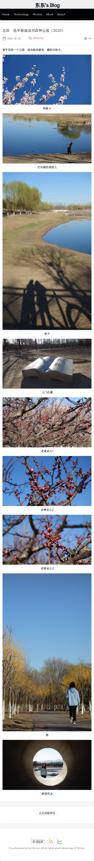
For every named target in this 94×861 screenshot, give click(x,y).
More (49, 14)
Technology (21, 14)
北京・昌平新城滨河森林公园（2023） (34, 31)
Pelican (35, 848)
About (61, 14)
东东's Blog (47, 5)
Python (81, 848)
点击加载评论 (47, 813)
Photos (37, 14)
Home (6, 14)
